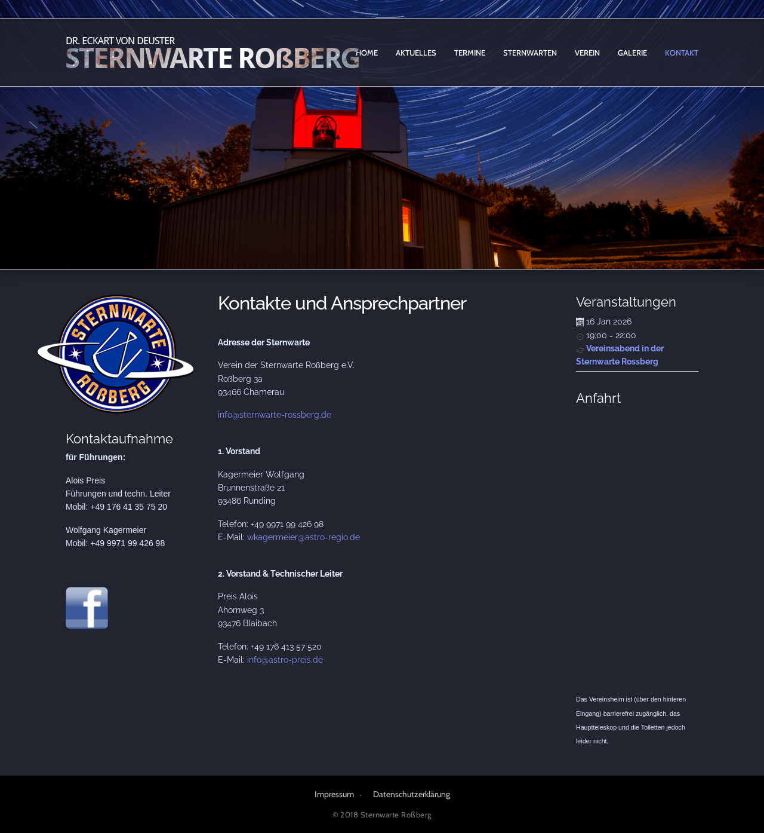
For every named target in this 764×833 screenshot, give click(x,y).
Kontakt (681, 52)
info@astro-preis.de (285, 659)
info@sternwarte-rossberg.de (274, 414)
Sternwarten (530, 52)
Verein (587, 52)
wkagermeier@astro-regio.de (303, 537)
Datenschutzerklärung (411, 794)
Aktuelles (416, 52)
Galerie (632, 52)
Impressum (334, 794)
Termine (469, 52)
